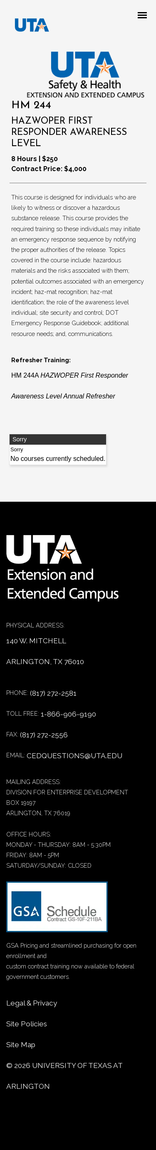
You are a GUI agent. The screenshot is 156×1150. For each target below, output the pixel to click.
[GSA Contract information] (57, 910)
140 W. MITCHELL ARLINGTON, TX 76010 (45, 651)
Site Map (20, 1044)
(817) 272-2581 (53, 693)
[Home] (68, 572)
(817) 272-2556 (44, 735)
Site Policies (26, 1024)
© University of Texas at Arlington (64, 1075)
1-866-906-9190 (68, 714)
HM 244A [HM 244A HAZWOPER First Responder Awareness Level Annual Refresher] (69, 386)
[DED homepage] (28, 27)
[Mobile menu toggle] (144, 15)
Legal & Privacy (31, 1003)
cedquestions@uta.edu (74, 756)
